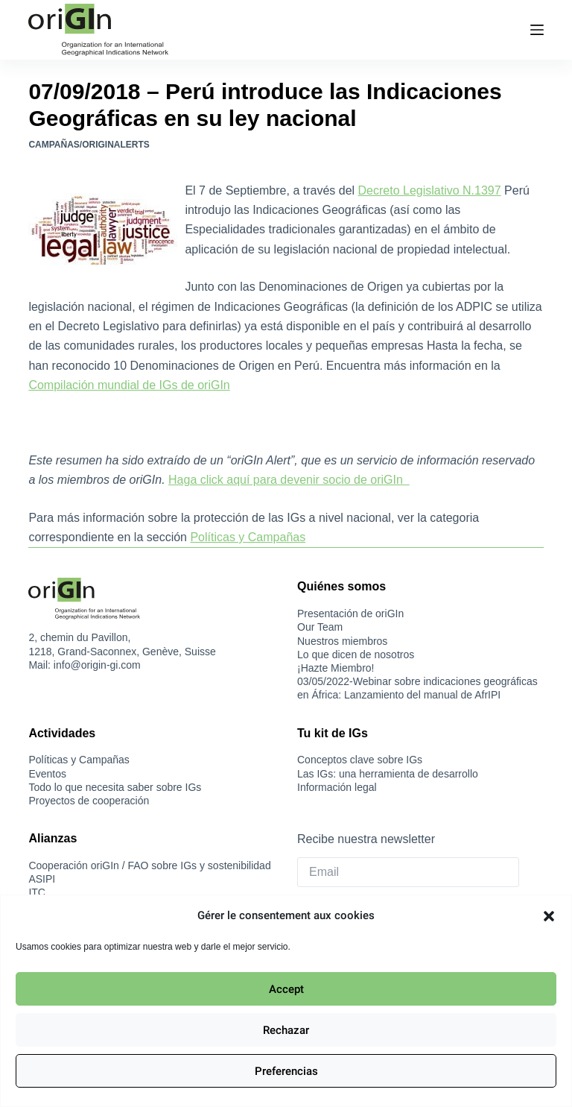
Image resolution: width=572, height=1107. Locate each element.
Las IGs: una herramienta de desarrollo (387, 774)
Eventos (47, 774)
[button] (548, 916)
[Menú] (537, 30)
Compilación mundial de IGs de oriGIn (128, 385)
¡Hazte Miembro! (335, 668)
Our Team (320, 627)
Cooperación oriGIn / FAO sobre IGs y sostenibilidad (149, 865)
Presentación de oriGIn (350, 613)
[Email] (408, 872)
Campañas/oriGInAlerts (88, 144)
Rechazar (286, 1030)
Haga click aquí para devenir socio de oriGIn (289, 479)
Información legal (337, 787)
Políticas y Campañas (247, 537)
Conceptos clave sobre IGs (359, 760)
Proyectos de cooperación (88, 801)
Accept (286, 989)
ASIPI (41, 879)
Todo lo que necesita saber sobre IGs (114, 787)
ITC (36, 892)
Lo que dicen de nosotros (355, 654)
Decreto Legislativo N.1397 (429, 190)
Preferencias (286, 1071)
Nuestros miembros (342, 641)
